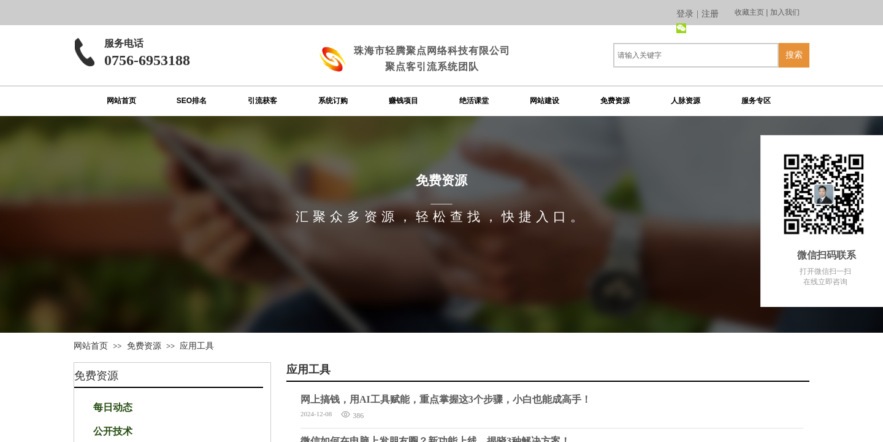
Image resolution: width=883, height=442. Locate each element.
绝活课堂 (474, 100)
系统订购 (333, 100)
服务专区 (756, 100)
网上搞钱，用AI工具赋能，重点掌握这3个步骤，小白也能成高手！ (445, 399)
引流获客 (262, 100)
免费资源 (615, 100)
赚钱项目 (403, 100)
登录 (685, 13)
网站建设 (544, 100)
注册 (710, 13)
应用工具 (197, 346)
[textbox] (696, 55)
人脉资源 (685, 100)
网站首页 (121, 100)
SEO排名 (192, 100)
